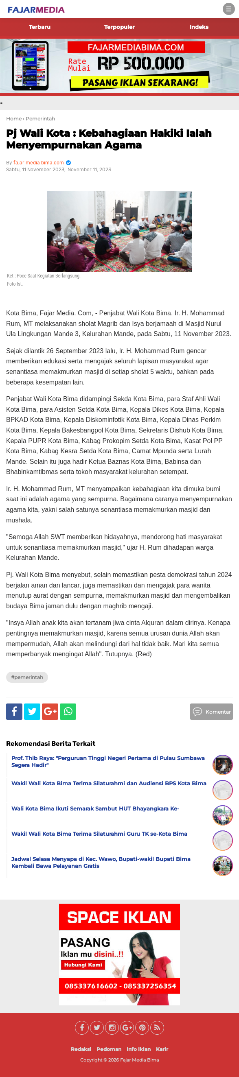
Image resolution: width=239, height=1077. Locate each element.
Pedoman (108, 1049)
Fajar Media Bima (139, 1060)
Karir (162, 1049)
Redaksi (81, 1049)
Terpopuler (119, 27)
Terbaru (39, 27)
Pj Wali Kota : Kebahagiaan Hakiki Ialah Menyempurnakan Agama (109, 139)
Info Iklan (139, 1049)
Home (14, 119)
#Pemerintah (27, 677)
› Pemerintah (39, 119)
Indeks (199, 27)
